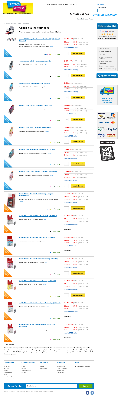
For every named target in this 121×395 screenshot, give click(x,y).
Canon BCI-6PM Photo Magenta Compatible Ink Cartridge (38, 171)
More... (52, 46)
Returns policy (8, 372)
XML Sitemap (43, 368)
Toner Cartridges (38, 19)
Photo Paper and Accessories (60, 19)
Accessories (60, 372)
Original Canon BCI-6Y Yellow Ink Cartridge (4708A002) (37, 281)
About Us (6, 368)
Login (48, 4)
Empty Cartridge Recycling (82, 366)
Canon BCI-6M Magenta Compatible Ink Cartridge (35, 105)
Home (8, 19)
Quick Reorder (63, 4)
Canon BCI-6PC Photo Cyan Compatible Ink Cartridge (37, 149)
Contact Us (73, 4)
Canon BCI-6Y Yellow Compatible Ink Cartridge (35, 127)
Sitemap (41, 366)
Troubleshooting (26, 370)
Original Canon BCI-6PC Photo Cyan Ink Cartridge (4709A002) (39, 303)
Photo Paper (60, 370)
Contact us (7, 366)
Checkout (107, 10)
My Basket (100, 4)
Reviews (24, 372)
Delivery (6, 370)
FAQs (5, 374)
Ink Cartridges (21, 19)
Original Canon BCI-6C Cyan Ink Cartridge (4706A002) (37, 237)
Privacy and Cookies (9, 379)
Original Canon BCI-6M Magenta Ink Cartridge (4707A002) (38, 259)
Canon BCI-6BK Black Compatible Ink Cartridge (35, 61)
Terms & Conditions (9, 376)
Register (54, 4)
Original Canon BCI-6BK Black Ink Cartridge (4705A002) (38, 216)
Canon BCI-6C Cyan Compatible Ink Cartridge (34, 83)
